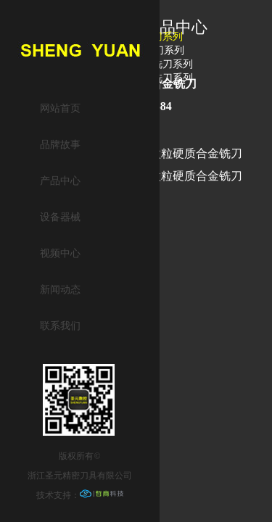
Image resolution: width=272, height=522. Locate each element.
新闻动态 (60, 289)
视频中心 (60, 253)
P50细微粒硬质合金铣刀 (181, 153)
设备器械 (60, 217)
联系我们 (60, 325)
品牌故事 (60, 144)
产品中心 (60, 180)
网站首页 (60, 108)
